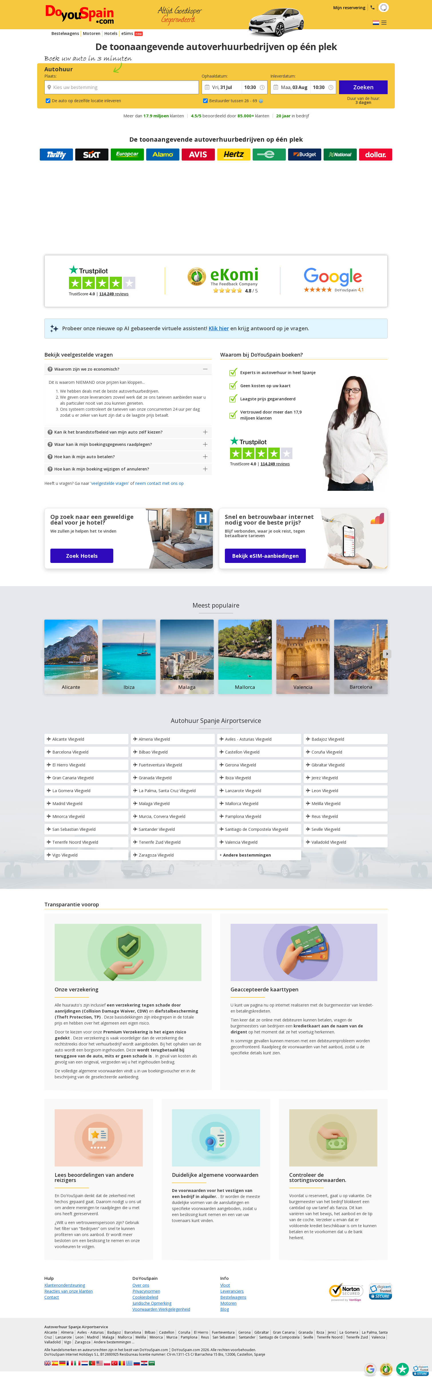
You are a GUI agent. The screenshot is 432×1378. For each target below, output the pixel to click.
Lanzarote (64, 1337)
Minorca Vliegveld (66, 816)
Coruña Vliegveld (324, 752)
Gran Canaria (284, 1332)
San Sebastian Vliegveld (71, 829)
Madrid (93, 1337)
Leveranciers (232, 1291)
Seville (308, 1337)
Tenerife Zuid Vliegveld (157, 842)
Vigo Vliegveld (62, 855)
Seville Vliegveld (323, 829)
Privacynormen (146, 1291)
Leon (80, 1337)
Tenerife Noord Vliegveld (72, 842)
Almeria (67, 1332)
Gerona (244, 1332)
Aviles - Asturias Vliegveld (245, 739)
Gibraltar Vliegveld (325, 765)
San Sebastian (224, 1337)
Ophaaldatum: (215, 76)
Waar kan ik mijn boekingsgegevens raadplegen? (103, 444)
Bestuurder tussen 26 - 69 (236, 100)
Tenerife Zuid (357, 1337)
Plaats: (50, 76)
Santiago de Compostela (279, 1337)
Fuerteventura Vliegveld (157, 765)
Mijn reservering (349, 7)
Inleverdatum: (283, 76)
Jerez (332, 1332)
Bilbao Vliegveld (150, 752)
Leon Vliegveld (322, 790)
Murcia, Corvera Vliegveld (159, 816)
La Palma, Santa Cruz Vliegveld (164, 790)
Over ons (140, 1285)
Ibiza (320, 1332)
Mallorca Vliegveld (238, 803)
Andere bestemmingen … (114, 1342)
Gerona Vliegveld (237, 765)
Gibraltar (261, 1332)
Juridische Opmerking (151, 1303)
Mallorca (125, 1337)
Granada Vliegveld (152, 777)
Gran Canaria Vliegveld (70, 777)
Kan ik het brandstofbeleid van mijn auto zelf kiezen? (108, 432)
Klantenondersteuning (64, 1285)
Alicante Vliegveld (65, 739)
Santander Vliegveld (154, 829)
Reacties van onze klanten (68, 1291)
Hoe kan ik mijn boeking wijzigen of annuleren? (101, 469)
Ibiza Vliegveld (235, 777)
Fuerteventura (223, 1332)
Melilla (141, 1337)
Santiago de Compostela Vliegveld (253, 829)
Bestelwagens (65, 33)
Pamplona (189, 1337)
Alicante (50, 1332)
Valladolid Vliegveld (326, 842)
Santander (247, 1337)
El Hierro (201, 1332)
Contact (51, 1297)
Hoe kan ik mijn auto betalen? (84, 456)
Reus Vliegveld (322, 816)
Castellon (166, 1332)
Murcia (172, 1337)
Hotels (110, 33)
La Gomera (349, 1332)
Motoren (91, 33)
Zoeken (363, 87)
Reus (205, 1337)
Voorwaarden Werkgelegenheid (161, 1309)
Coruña (184, 1332)
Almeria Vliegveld (151, 739)
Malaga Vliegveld (151, 803)
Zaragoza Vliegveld (153, 855)
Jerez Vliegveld (322, 777)
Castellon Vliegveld (239, 752)
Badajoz (114, 1332)
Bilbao (150, 1332)
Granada (305, 1332)
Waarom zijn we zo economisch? (86, 369)
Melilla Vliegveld (323, 803)
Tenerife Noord (329, 1337)
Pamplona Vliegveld (240, 816)
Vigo (67, 1342)
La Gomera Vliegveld (68, 790)
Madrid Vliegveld (64, 803)
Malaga (108, 1337)
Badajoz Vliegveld (325, 739)
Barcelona (132, 1332)
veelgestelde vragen (109, 483)
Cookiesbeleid (145, 1297)
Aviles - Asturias (90, 1332)
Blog (224, 1309)
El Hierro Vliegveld (66, 765)
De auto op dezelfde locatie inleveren (86, 100)
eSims (127, 33)
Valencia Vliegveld (238, 842)
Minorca (156, 1337)
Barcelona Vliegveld (67, 752)
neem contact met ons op (159, 483)
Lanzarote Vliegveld (240, 790)
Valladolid (52, 1342)
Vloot (225, 1285)
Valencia (378, 1337)
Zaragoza (82, 1342)
